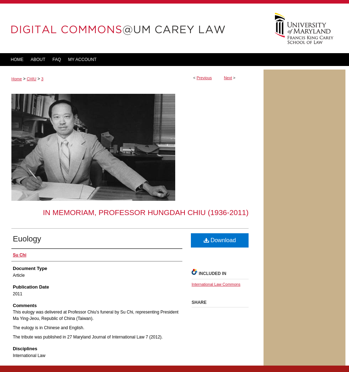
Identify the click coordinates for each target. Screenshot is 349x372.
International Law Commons (216, 284)
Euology (27, 238)
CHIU (31, 79)
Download (220, 240)
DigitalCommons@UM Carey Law (132, 28)
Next (228, 78)
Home (16, 79)
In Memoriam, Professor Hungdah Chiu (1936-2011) (146, 212)
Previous (204, 78)
